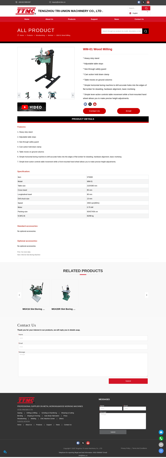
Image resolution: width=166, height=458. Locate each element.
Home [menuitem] (26, 19)
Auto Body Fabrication (51, 416)
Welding (33, 419)
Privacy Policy (125, 449)
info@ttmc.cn (83, 456)
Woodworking (40, 35)
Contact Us (68, 426)
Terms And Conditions (139, 449)
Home (21, 35)
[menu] (83, 19)
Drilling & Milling (32, 414)
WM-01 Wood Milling (63, 35)
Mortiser (50, 35)
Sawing (19, 414)
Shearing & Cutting (67, 414)
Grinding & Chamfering (49, 414)
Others (61, 419)
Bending (20, 416)
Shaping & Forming (33, 416)
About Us (29, 426)
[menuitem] (49, 19)
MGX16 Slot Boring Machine (30, 255)
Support (49, 426)
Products (29, 35)
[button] (49, 19)
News (58, 426)
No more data (25, 252)
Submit (128, 382)
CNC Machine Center (47, 419)
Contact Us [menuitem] (139, 19)
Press (65, 416)
